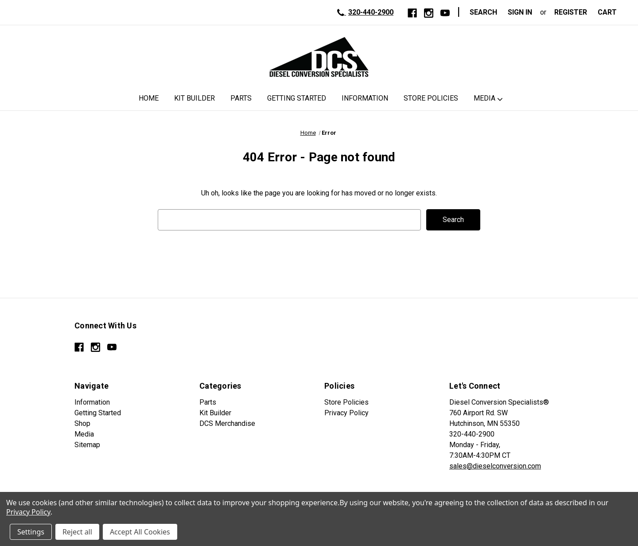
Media (484, 98)
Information (365, 98)
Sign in (520, 12)
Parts (241, 98)
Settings (30, 532)
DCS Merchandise (227, 423)
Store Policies (431, 98)
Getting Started (296, 98)
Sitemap (87, 445)
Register (570, 12)
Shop (82, 423)
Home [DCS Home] (149, 98)
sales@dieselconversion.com (495, 466)
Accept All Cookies (140, 532)
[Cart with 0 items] (609, 12)
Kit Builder (194, 98)
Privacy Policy (346, 413)
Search (483, 12)
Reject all (77, 532)
